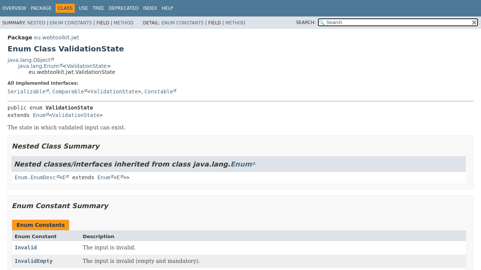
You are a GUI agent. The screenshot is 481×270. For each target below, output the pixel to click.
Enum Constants (71, 23)
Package (41, 8)
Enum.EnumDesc (35, 177)
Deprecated (124, 8)
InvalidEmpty (34, 261)
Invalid (26, 247)
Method (123, 23)
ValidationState (86, 66)
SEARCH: (306, 22)
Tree (98, 8)
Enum (39, 115)
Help (167, 8)
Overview (14, 8)
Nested (36, 23)
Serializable (26, 91)
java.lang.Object (29, 60)
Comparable (68, 91)
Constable (159, 91)
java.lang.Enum (38, 66)
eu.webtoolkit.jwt (56, 37)
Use (83, 8)
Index (150, 8)
